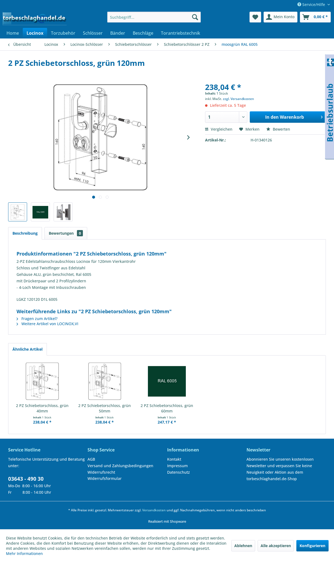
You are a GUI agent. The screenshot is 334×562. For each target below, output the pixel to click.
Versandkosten (154, 510)
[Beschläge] (143, 33)
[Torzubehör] (63, 33)
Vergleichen (218, 129)
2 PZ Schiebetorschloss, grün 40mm (42, 408)
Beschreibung (25, 233)
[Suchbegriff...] (154, 17)
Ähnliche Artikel (27, 349)
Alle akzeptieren (276, 545)
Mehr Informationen (24, 553)
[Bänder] (117, 33)
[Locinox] (35, 33)
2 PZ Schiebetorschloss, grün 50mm (104, 408)
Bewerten (278, 129)
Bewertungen (66, 233)
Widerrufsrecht (101, 472)
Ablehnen (243, 545)
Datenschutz (178, 472)
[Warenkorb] (315, 17)
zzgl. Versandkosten (238, 98)
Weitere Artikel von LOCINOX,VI (47, 323)
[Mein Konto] (280, 17)
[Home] (13, 33)
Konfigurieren (312, 545)
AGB (91, 459)
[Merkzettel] (255, 17)
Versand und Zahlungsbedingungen (120, 465)
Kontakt (174, 459)
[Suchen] (195, 17)
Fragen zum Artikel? (37, 318)
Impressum (177, 465)
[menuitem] (154, 17)
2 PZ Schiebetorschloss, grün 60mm (167, 408)
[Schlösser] (92, 33)
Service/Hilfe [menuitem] (311, 4)
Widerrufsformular (104, 478)
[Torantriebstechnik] (180, 33)
